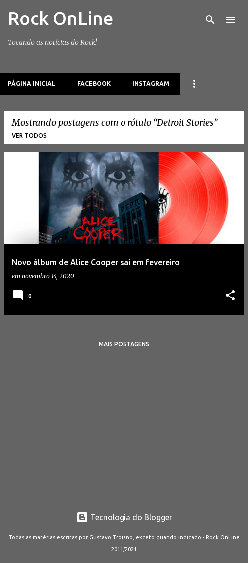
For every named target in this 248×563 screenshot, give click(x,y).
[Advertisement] (124, 425)
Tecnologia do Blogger (124, 517)
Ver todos (29, 135)
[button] (230, 296)
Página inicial (31, 83)
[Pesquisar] (210, 20)
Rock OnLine (60, 18)
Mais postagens (124, 344)
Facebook (94, 83)
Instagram (150, 83)
